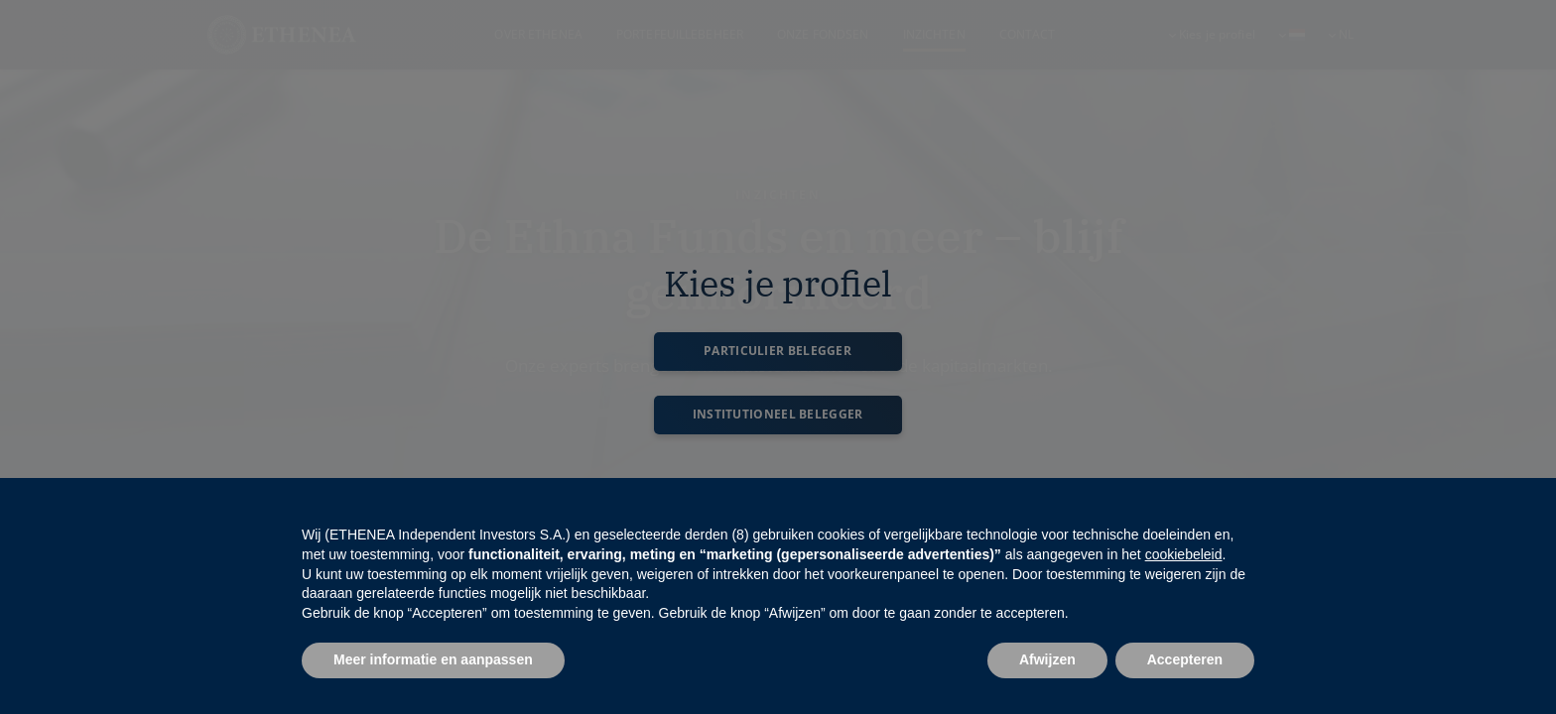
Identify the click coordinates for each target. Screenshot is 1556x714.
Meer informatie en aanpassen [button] (433, 659)
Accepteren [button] (1185, 659)
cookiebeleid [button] (1184, 554)
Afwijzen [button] (1047, 659)
